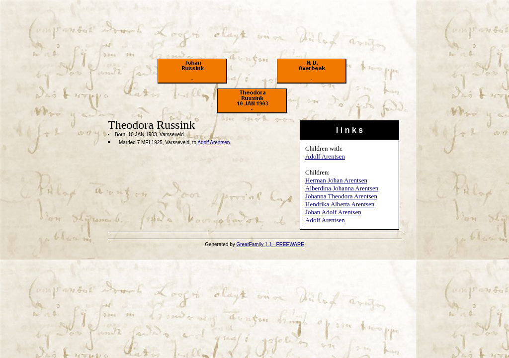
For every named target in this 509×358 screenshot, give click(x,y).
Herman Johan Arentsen (336, 180)
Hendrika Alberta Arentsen (339, 204)
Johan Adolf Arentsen (333, 212)
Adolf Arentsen (325, 156)
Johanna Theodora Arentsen (341, 196)
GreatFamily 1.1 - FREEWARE (270, 244)
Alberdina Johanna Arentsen (341, 188)
